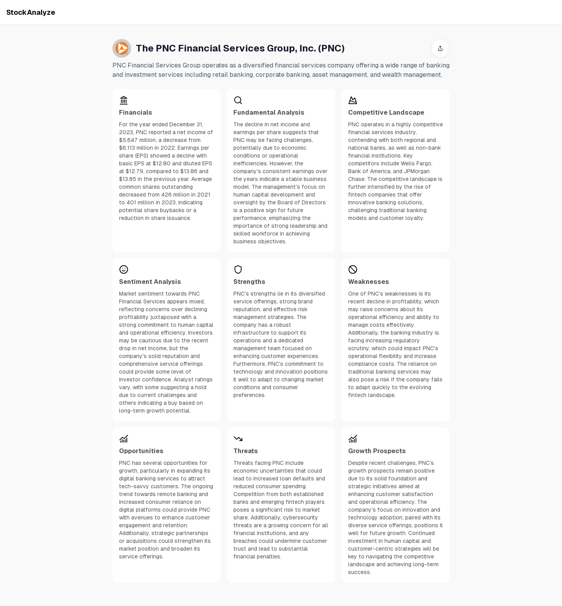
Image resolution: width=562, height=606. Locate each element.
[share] (440, 48)
